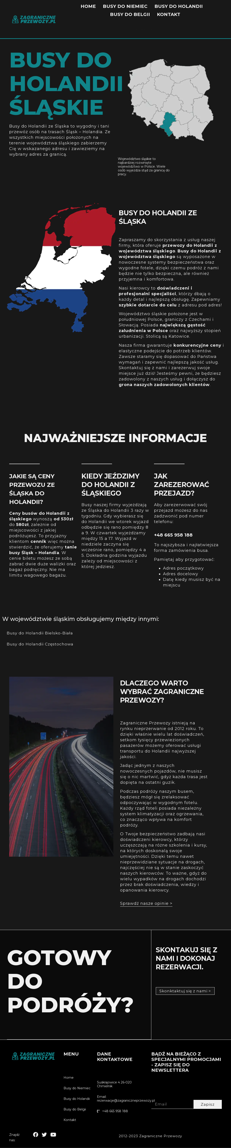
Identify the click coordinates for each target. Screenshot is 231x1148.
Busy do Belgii (130, 14)
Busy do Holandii (178, 6)
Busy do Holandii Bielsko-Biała (41, 633)
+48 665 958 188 (173, 535)
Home (88, 6)
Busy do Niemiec (125, 6)
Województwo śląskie (135, 159)
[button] (146, 905)
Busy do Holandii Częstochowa (41, 644)
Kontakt (168, 14)
